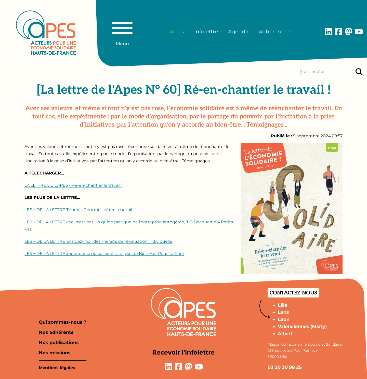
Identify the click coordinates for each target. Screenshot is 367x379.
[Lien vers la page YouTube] (359, 32)
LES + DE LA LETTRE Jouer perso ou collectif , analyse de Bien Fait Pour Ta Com (104, 253)
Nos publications (59, 342)
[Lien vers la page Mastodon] (349, 32)
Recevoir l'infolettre (183, 352)
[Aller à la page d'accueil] (45, 32)
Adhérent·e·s (275, 32)
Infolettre (206, 32)
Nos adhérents (56, 332)
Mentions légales (57, 367)
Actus (177, 32)
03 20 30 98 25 (285, 367)
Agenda (238, 32)
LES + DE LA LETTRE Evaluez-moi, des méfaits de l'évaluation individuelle (98, 241)
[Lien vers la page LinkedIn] (328, 32)
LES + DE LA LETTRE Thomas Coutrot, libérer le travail (78, 209)
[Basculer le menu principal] (122, 31)
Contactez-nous (293, 293)
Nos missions (55, 353)
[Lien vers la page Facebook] (338, 32)
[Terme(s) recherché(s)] (328, 71)
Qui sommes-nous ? (62, 322)
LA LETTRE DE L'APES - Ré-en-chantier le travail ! (73, 185)
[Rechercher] (359, 71)
